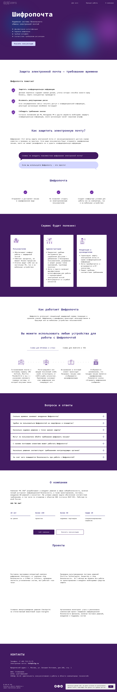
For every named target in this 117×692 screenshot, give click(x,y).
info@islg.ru (33, 663)
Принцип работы (92, 3)
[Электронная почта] (61, 686)
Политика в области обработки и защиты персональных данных (13, 687)
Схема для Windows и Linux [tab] (42, 348)
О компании (109, 3)
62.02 (19, 676)
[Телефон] (58, 686)
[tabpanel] (58, 373)
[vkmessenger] (55, 686)
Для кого (75, 3)
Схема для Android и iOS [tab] (74, 348)
